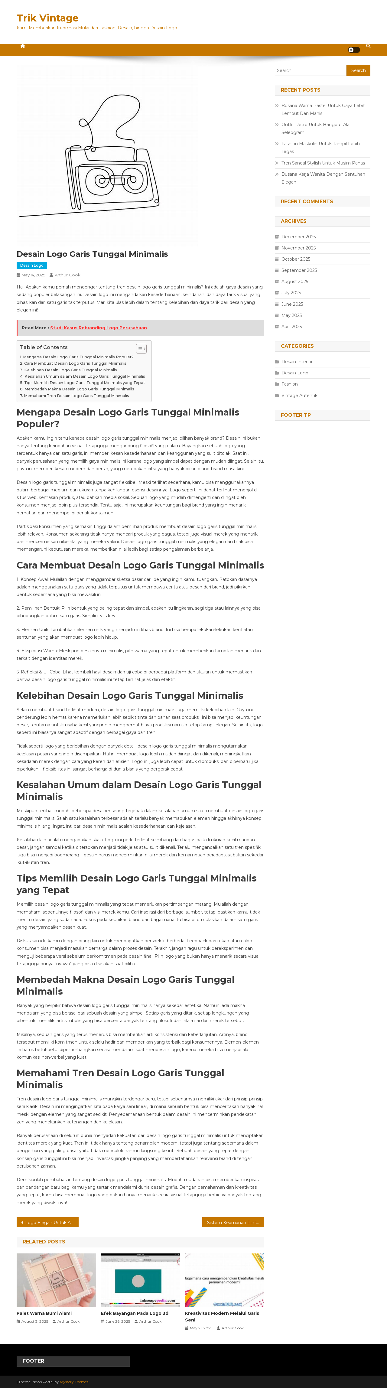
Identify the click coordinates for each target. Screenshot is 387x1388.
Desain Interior (297, 361)
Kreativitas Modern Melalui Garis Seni (222, 1317)
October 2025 (295, 259)
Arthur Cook (67, 275)
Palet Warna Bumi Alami (44, 1313)
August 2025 (294, 281)
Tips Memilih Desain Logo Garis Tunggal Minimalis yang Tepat (84, 382)
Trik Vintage (48, 18)
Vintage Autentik (299, 395)
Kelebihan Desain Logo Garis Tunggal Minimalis (70, 370)
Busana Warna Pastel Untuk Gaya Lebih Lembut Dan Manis (323, 109)
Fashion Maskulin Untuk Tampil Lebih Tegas (320, 147)
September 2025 (299, 270)
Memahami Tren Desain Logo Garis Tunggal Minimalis (76, 395)
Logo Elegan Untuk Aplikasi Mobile (52, 1222)
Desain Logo (32, 265)
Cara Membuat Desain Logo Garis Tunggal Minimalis (75, 363)
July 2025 (291, 292)
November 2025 (298, 248)
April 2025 (291, 326)
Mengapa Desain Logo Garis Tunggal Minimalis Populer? (78, 357)
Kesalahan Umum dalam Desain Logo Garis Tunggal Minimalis (84, 376)
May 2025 (291, 315)
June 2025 (292, 304)
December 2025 (298, 236)
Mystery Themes (74, 1382)
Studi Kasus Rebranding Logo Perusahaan (98, 328)
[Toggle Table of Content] (138, 349)
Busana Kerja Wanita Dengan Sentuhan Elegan (323, 178)
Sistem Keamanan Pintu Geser (235, 1222)
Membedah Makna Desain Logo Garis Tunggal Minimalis (79, 389)
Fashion (289, 384)
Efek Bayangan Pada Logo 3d (134, 1313)
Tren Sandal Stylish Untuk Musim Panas (323, 163)
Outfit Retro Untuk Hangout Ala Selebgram (315, 128)
